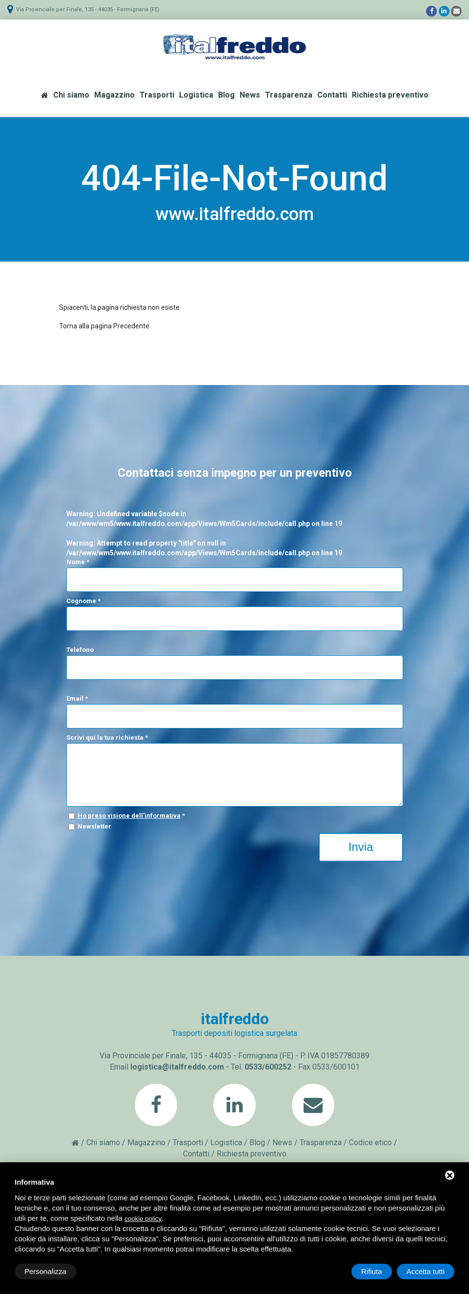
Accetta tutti (426, 1271)
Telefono (80, 649)
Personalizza (45, 1271)
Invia (360, 846)
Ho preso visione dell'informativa (129, 815)
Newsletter (94, 826)
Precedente (131, 326)
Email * (77, 698)
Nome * (77, 562)
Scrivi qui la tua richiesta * (107, 737)
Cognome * (83, 601)
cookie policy (143, 1218)
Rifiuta (371, 1271)
